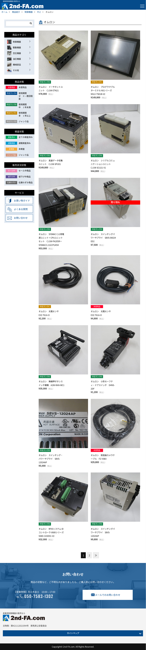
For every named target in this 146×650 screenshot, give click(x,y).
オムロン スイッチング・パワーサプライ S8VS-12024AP (51, 459)
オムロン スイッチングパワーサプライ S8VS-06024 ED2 (103, 238)
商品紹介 (16, 11)
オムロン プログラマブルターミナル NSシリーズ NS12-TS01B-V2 (103, 90)
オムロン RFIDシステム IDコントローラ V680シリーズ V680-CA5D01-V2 (52, 532)
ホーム (4, 11)
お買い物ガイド (22, 200)
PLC (39, 11)
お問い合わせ (21, 217)
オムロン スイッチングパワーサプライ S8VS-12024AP (103, 532)
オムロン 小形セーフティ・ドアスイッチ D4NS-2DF (103, 385)
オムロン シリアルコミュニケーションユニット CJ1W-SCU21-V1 (103, 164)
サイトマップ (73, 633)
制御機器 (29, 11)
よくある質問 (21, 209)
